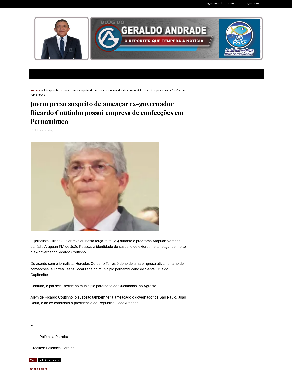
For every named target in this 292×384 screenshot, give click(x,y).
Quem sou (253, 3)
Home (34, 90)
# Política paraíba (50, 360)
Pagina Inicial (213, 3)
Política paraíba (50, 90)
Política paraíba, (44, 130)
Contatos (234, 3)
